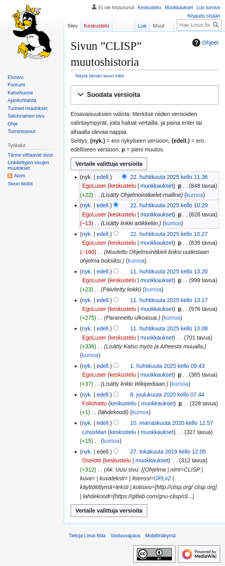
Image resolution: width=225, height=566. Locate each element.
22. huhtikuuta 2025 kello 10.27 (169, 234)
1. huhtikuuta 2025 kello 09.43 (167, 366)
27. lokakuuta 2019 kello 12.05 (168, 451)
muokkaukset (156, 186)
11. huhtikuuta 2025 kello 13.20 (169, 271)
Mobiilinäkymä (160, 535)
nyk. (87, 205)
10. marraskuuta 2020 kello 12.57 (171, 423)
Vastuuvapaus (125, 535)
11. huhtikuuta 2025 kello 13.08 (169, 328)
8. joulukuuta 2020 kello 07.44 (167, 394)
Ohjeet (204, 43)
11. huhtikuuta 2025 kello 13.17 (169, 300)
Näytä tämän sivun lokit (99, 75)
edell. (103, 177)
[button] (144, 95)
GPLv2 (162, 478)
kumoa (194, 195)
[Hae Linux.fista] (199, 25)
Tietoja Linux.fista (87, 535)
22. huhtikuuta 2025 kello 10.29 (169, 205)
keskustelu (122, 186)
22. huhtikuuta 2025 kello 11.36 (169, 177)
